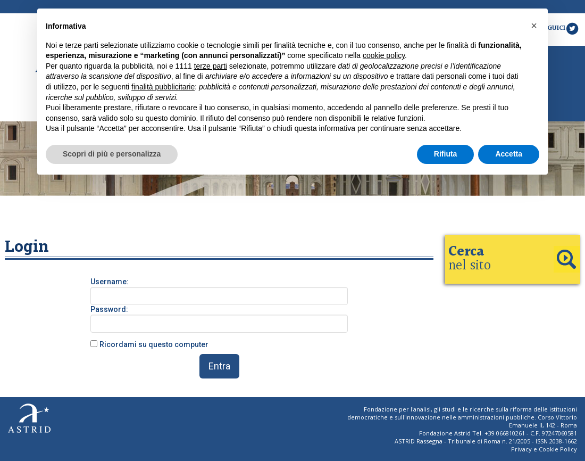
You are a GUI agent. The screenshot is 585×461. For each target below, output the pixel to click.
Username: (109, 281)
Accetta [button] (508, 154)
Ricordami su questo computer (153, 344)
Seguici (559, 28)
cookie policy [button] (384, 55)
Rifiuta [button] (445, 154)
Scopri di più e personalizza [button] (112, 154)
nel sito (469, 259)
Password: (109, 309)
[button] (533, 25)
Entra (219, 366)
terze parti (210, 66)
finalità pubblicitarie (163, 87)
